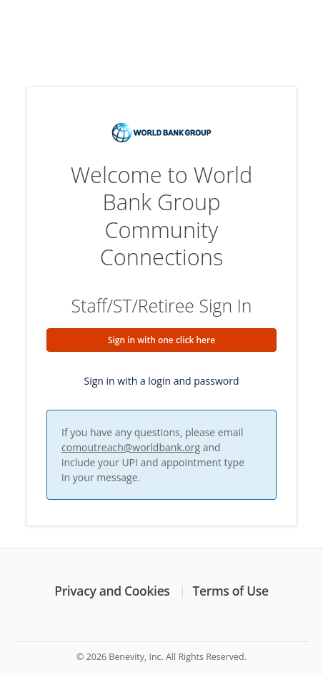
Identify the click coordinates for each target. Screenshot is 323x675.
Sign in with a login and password (161, 381)
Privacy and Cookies (111, 590)
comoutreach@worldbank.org (130, 447)
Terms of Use (231, 590)
